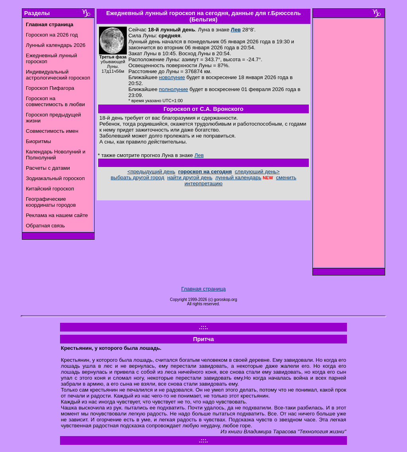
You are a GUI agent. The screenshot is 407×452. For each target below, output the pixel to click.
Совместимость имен (52, 131)
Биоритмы (38, 141)
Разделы (37, 13)
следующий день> (257, 172)
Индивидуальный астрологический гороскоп (58, 75)
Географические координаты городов (51, 202)
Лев (236, 30)
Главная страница (203, 289)
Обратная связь (45, 226)
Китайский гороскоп (50, 189)
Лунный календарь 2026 (55, 45)
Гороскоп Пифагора (50, 88)
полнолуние (173, 89)
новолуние (172, 77)
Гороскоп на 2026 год (52, 35)
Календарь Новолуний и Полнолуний (55, 155)
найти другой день (190, 177)
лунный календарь (238, 177)
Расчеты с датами (48, 168)
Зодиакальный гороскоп (55, 178)
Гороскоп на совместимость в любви (55, 101)
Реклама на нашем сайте (57, 215)
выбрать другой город (138, 177)
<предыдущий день (151, 172)
